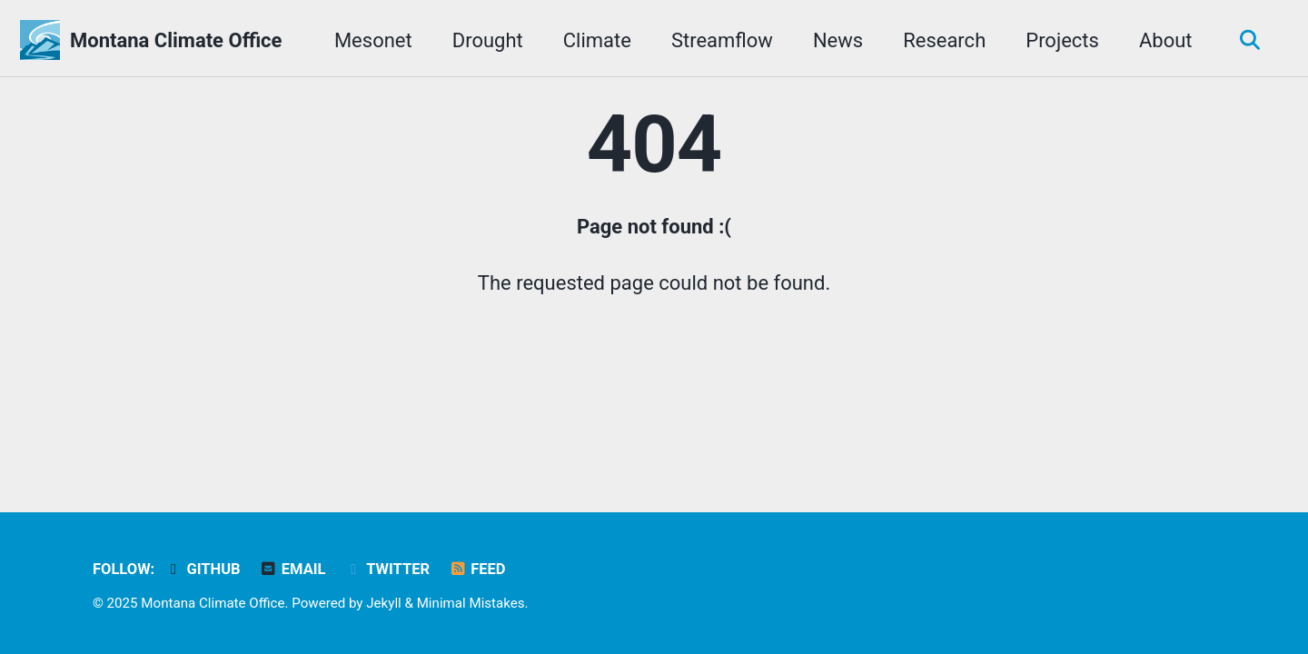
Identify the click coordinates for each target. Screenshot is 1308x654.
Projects (1062, 40)
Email (292, 569)
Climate (597, 40)
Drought (487, 40)
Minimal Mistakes (471, 603)
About (1166, 40)
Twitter (387, 569)
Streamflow (722, 40)
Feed (477, 569)
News (838, 40)
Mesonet (373, 40)
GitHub (202, 569)
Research (944, 40)
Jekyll (383, 603)
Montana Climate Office (176, 40)
